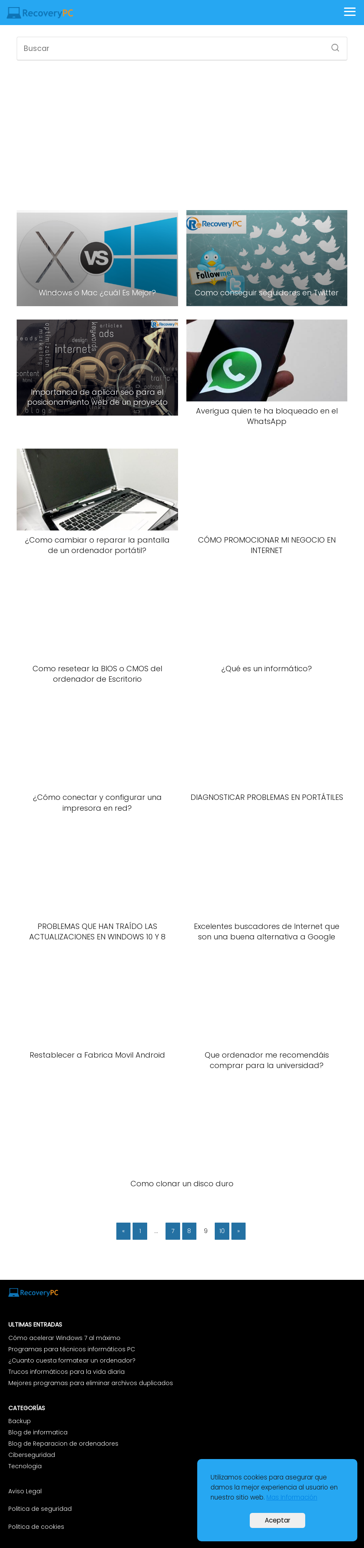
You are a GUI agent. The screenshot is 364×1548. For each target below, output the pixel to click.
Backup (19, 1421)
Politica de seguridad (40, 1509)
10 (222, 1231)
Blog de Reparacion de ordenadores (63, 1443)
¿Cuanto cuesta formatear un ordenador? (72, 1360)
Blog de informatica (38, 1432)
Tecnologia (25, 1466)
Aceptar (277, 1520)
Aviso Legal (25, 1491)
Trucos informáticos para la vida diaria (66, 1372)
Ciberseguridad (31, 1455)
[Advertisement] (182, 134)
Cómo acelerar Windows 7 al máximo (64, 1338)
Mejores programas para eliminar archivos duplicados (90, 1383)
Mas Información (291, 1497)
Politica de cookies (36, 1527)
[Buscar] (332, 45)
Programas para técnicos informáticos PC (71, 1349)
